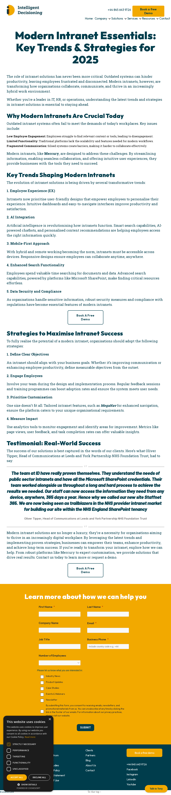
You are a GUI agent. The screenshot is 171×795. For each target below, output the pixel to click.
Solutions (117, 18)
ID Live (10, 791)
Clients (89, 750)
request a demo (104, 557)
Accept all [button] (17, 777)
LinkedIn (131, 779)
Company (101, 18)
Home (89, 18)
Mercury (51, 153)
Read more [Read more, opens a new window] (30, 737)
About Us (91, 765)
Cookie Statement (54, 775)
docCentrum (51, 755)
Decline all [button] (39, 777)
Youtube (131, 784)
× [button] (49, 719)
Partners (90, 755)
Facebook (132, 769)
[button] (28, 784)
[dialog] (28, 754)
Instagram (132, 774)
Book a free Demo (148, 11)
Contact (164, 18)
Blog (88, 760)
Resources (148, 18)
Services (132, 18)
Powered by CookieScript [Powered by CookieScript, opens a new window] (28, 788)
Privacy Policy (52, 770)
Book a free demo (85, 317)
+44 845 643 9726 (119, 10)
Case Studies (51, 765)
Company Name (48, 623)
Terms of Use (51, 780)
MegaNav (108, 405)
